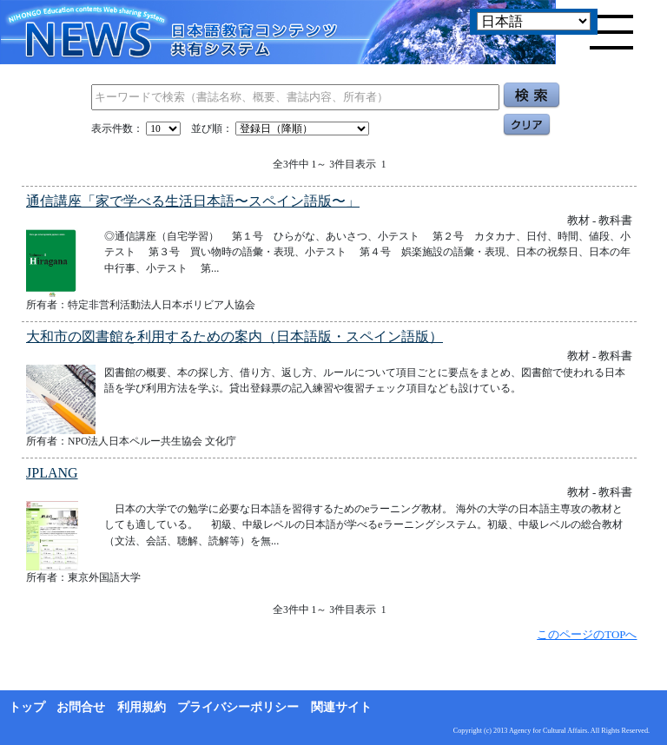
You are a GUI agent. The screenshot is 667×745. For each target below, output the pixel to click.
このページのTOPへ (587, 634)
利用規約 (141, 707)
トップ (27, 707)
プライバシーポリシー (238, 707)
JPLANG (52, 472)
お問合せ (80, 707)
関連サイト (341, 707)
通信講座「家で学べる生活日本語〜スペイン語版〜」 (193, 201)
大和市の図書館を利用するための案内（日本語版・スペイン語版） (234, 336)
